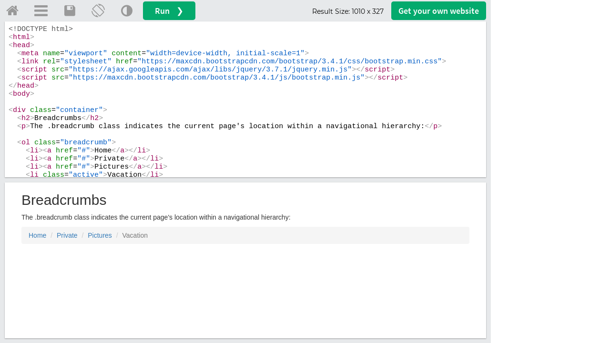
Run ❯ (169, 10)
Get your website (438, 10)
